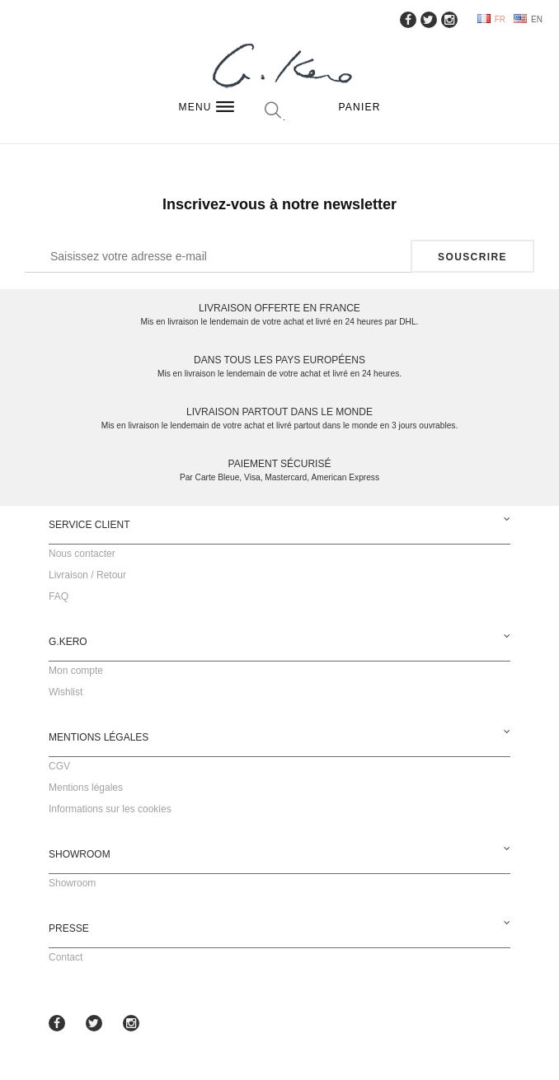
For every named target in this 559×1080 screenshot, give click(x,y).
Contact (65, 957)
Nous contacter (82, 553)
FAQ (58, 596)
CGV (59, 766)
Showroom (72, 883)
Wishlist (65, 692)
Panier (360, 107)
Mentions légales (86, 787)
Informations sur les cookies (110, 809)
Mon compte (76, 670)
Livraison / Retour (87, 575)
